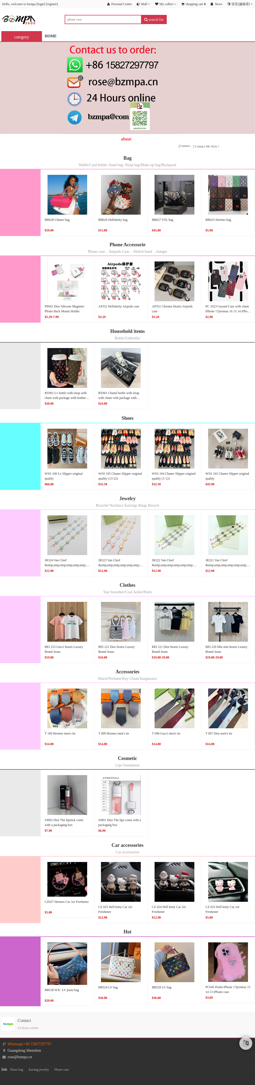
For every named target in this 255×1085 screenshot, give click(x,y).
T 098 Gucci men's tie (166, 733)
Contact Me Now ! (207, 146)
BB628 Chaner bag (57, 220)
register (52, 4)
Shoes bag (16, 1069)
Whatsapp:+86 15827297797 (29, 1044)
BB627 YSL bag (162, 220)
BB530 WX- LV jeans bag (62, 990)
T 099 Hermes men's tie (113, 733)
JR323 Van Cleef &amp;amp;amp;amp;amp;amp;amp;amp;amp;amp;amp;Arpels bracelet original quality (139, 565)
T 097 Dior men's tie (218, 733)
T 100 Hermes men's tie (60, 733)
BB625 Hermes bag (218, 220)
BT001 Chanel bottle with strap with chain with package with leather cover (118, 398)
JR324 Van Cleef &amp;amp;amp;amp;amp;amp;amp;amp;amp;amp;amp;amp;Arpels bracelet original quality (89, 565)
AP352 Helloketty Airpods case (118, 306)
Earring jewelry (39, 1069)
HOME (51, 36)
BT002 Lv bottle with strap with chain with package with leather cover (66, 398)
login (40, 4)
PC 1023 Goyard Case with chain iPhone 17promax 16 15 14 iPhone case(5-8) (227, 311)
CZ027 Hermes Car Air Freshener (67, 902)
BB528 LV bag (161, 987)
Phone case (61, 1069)
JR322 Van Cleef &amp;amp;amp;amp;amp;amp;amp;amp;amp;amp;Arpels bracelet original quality (190, 565)
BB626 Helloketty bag (113, 220)
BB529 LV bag (108, 987)
